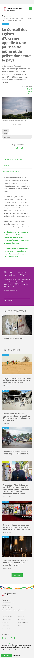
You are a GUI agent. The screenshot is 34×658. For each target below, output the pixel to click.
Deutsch (29, 91)
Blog (19, 626)
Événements (5, 626)
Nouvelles (8, 16)
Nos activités (6, 629)
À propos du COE (7, 617)
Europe (6, 165)
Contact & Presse (23, 623)
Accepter (6, 655)
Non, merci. (16, 655)
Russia (5, 133)
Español (29, 93)
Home (2, 16)
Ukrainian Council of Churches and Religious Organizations (14, 136)
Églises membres (7, 620)
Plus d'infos (8, 652)
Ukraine (5, 130)
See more (17, 575)
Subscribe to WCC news (14, 159)
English (29, 89)
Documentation (22, 620)
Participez (21, 617)
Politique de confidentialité (10, 290)
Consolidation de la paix (11, 171)
